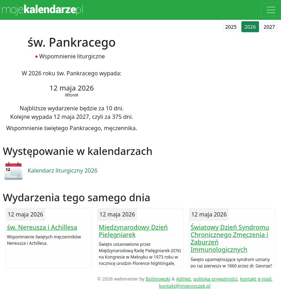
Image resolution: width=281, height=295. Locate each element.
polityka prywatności (215, 279)
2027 (269, 26)
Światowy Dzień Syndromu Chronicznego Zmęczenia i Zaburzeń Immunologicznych (229, 238)
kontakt (248, 279)
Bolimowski (158, 279)
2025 (231, 26)
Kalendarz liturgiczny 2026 (62, 170)
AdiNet (183, 279)
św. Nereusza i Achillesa (42, 227)
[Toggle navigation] (271, 10)
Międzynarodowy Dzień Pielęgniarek (133, 231)
